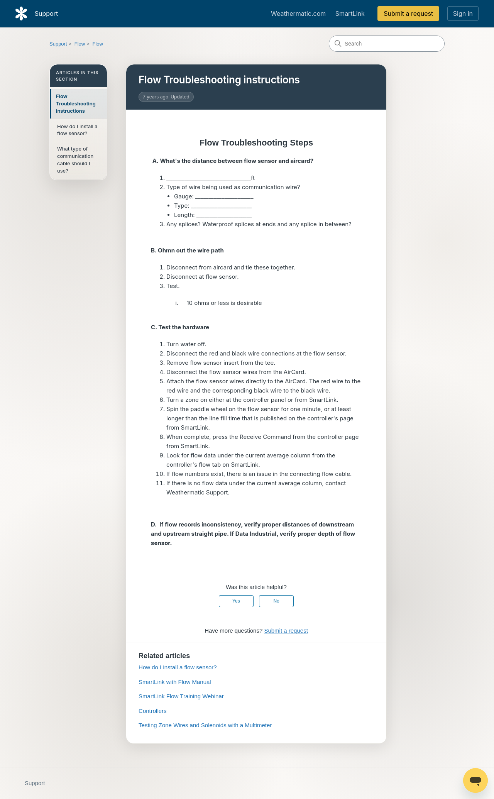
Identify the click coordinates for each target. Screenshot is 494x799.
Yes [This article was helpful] (236, 601)
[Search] (386, 43)
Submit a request (408, 13)
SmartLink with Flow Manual (175, 682)
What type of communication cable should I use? (75, 160)
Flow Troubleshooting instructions (76, 103)
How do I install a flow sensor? (77, 130)
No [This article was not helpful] (276, 601)
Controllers (153, 711)
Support (58, 44)
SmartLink (350, 13)
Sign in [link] (463, 13)
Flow (79, 44)
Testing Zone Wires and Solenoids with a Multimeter (205, 725)
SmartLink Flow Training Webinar (181, 696)
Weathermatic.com (298, 13)
